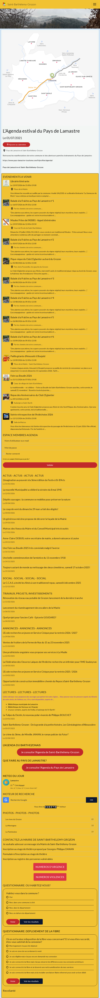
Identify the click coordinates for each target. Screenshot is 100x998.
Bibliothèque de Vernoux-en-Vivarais (23, 707)
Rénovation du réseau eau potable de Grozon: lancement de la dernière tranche (43, 598)
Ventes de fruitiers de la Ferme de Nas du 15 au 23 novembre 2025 (36, 642)
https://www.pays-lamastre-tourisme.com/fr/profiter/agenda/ (28, 160)
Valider (50, 465)
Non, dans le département (19, 908)
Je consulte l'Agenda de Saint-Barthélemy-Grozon (50, 752)
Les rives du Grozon (50, 819)
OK (91, 800)
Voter (12, 921)
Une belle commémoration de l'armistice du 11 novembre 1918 (34, 557)
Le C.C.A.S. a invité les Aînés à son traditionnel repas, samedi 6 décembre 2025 (42, 582)
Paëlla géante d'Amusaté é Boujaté (27, 356)
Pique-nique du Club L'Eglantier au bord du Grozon (35, 259)
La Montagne (50, 825)
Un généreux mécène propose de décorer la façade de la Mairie (35, 519)
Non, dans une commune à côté (22, 902)
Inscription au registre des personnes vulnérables (28, 859)
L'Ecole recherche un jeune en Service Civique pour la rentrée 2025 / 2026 (40, 671)
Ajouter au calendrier (16, 144)
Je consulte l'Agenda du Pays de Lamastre (50, 767)
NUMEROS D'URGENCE (50, 866)
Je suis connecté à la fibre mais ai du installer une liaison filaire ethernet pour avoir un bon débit (47, 972)
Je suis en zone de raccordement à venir (25, 951)
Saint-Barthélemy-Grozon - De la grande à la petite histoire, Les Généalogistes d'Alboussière (49, 724)
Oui (10, 897)
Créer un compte (8, 459)
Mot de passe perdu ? (22, 459)
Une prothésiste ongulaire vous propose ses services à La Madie (35, 652)
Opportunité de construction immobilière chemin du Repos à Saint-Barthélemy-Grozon (46, 681)
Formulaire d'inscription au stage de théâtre (25, 854)
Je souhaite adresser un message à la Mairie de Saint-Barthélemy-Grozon (39, 844)
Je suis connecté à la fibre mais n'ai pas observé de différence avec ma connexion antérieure (46, 962)
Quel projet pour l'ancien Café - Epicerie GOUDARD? (29, 617)
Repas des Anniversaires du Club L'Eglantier (32, 395)
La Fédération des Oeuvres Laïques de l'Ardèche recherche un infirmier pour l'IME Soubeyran (50, 662)
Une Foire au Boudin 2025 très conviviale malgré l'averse (31, 548)
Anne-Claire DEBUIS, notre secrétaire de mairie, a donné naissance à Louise (41, 538)
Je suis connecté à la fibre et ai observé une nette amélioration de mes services (41, 967)
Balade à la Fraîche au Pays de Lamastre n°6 (32, 336)
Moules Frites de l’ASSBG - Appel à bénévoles (33, 220)
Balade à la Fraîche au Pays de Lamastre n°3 (32, 278)
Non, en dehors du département (22, 913)
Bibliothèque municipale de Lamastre (23, 704)
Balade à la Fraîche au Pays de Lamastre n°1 (32, 200)
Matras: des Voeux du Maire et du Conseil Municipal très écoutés (35, 528)
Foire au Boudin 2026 (21, 375)
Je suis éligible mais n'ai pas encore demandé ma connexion (33, 956)
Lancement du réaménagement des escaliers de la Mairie (31, 607)
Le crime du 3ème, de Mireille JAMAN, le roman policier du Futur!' (36, 734)
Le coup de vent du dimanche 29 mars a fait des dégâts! (30, 509)
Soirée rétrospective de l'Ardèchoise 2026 (31, 414)
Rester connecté (13, 454)
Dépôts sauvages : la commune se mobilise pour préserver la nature (36, 499)
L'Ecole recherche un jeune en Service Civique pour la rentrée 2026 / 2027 (40, 632)
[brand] (19, 4)
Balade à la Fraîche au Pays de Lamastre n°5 (32, 317)
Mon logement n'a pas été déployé (23, 946)
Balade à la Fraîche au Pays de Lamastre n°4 (32, 298)
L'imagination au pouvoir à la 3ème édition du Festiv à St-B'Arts (34, 480)
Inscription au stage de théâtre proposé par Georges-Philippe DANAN (38, 849)
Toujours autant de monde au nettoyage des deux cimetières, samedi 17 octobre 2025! (46, 567)
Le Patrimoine (50, 831)
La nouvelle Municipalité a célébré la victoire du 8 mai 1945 (32, 489)
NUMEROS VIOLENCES (50, 877)
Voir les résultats (31, 921)
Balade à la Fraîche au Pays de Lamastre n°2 (32, 239)
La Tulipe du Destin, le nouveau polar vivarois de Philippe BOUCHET (37, 715)
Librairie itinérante (19, 181)
